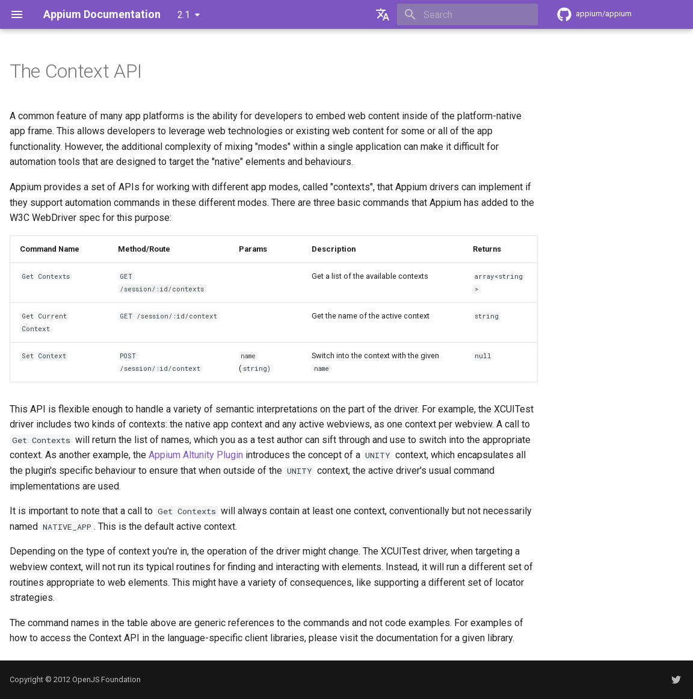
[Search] (467, 14)
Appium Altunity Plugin (196, 455)
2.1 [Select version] (183, 14)
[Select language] (383, 14)
